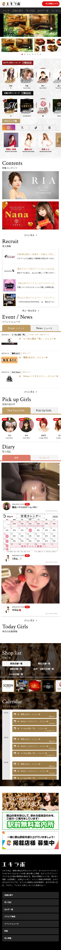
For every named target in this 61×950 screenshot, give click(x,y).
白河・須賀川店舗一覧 (44, 669)
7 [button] (37, 54)
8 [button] (40, 54)
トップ (6, 11)
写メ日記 (30, 11)
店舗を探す (17, 11)
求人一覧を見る (29, 311)
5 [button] (32, 54)
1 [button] (22, 54)
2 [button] (24, 54)
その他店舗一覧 (16, 674)
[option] (30, 25)
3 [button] (27, 54)
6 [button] (35, 54)
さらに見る (29, 235)
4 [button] (30, 54)
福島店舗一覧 (16, 669)
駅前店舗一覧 (16, 664)
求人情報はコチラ (52, 3)
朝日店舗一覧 (44, 664)
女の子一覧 (43, 11)
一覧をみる (27, 63)
